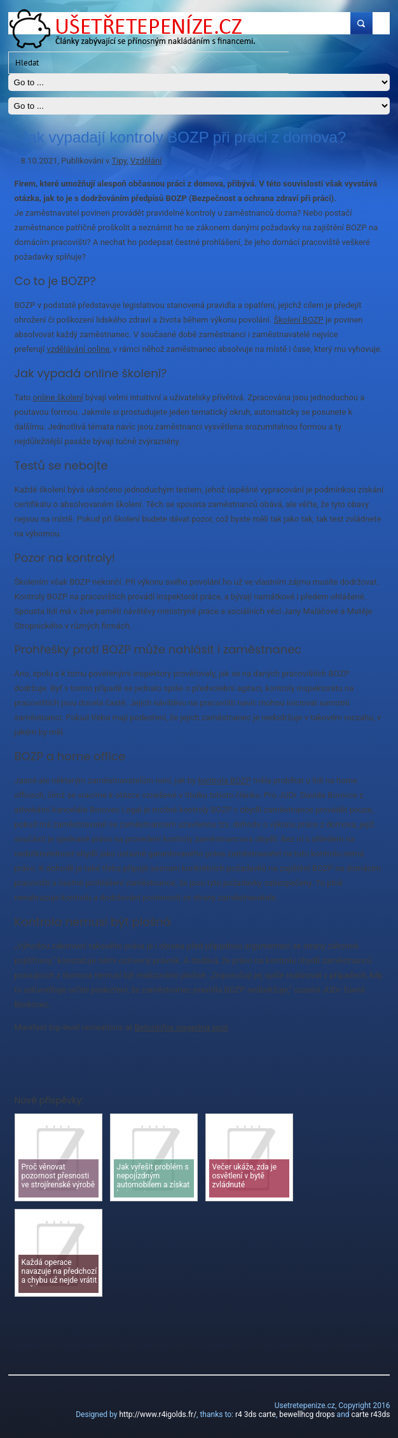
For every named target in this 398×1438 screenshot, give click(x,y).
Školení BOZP (298, 320)
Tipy (119, 160)
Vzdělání (145, 160)
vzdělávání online (77, 349)
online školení (57, 397)
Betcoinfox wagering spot (181, 1027)
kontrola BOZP (224, 780)
